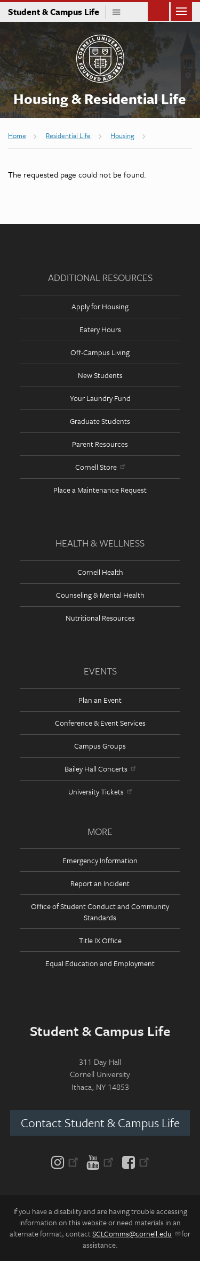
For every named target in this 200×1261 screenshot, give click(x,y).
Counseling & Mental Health (100, 594)
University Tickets (99, 791)
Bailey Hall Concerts (100, 768)
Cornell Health (100, 571)
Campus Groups (100, 745)
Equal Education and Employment (100, 963)
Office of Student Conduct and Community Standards (100, 912)
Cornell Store (99, 466)
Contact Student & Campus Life (100, 1122)
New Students (100, 375)
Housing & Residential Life (99, 99)
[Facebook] (133, 1161)
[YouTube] (100, 1161)
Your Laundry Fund (100, 398)
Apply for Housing (100, 306)
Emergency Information (100, 860)
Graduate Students (100, 421)
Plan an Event (100, 699)
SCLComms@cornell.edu (135, 1233)
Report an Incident (100, 883)
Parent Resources (100, 443)
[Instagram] (67, 1161)
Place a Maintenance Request (100, 489)
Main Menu (181, 10)
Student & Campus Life (57, 11)
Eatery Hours (100, 329)
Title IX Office (100, 940)
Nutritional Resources (100, 617)
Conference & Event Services (100, 722)
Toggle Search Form (158, 10)
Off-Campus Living (100, 352)
